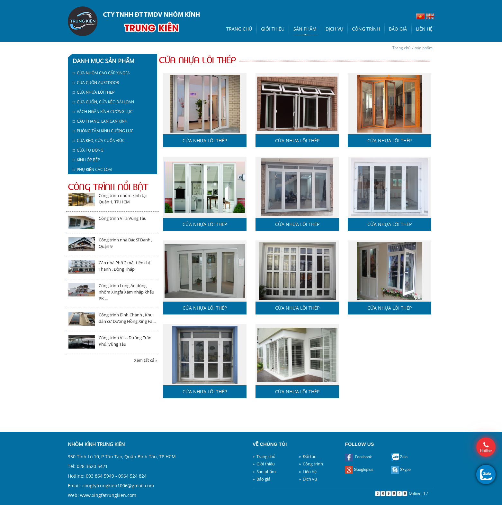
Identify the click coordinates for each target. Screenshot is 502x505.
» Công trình (311, 464)
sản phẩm (424, 48)
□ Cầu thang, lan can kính (100, 121)
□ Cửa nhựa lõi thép (93, 92)
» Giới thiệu (264, 464)
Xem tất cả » (145, 360)
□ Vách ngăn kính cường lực (103, 111)
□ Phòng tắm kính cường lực (103, 131)
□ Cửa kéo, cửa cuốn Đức (99, 140)
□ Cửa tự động (88, 150)
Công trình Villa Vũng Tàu (123, 218)
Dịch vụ (334, 29)
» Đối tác (307, 456)
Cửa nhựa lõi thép (205, 140)
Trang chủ (239, 29)
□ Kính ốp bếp (86, 160)
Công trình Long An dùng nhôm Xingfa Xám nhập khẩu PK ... (126, 292)
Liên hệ (424, 29)
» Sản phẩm (264, 471)
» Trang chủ (264, 456)
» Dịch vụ (308, 479)
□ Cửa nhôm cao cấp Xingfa (101, 73)
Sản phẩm (305, 29)
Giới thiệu (272, 29)
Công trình (366, 29)
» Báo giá (261, 479)
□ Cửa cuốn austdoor (96, 82)
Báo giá (398, 29)
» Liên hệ (308, 471)
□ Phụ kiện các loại (92, 169)
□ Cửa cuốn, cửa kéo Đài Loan (103, 102)
